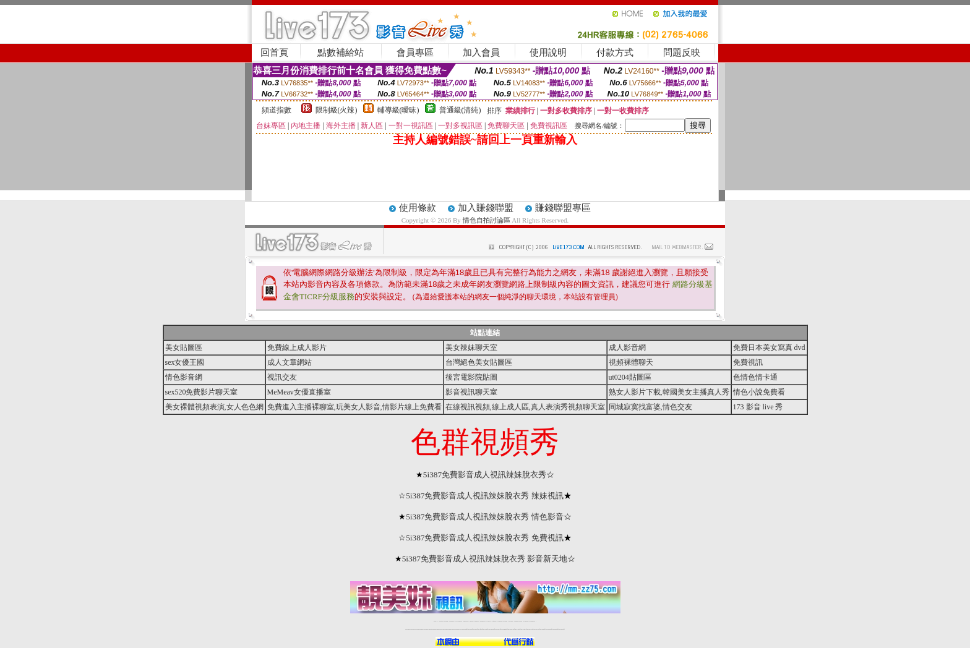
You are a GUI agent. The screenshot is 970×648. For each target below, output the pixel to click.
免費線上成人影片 (297, 347)
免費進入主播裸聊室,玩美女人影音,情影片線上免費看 (354, 407)
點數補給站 (340, 53)
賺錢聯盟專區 (563, 208)
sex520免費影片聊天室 (201, 392)
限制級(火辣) (336, 110)
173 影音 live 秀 (758, 407)
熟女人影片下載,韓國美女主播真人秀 (669, 392)
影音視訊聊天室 (471, 392)
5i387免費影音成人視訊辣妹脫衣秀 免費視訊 (485, 537)
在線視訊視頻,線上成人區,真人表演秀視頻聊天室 (525, 407)
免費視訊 (748, 362)
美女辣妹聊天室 (471, 347)
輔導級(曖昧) (398, 110)
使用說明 (548, 53)
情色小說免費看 (759, 392)
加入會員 (481, 53)
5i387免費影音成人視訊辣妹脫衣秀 (484, 474)
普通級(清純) (460, 110)
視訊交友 (282, 377)
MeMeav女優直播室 (299, 392)
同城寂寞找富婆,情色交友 (650, 407)
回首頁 (274, 53)
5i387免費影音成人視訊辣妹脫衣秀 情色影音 (485, 516)
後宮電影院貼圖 (471, 377)
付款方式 (614, 53)
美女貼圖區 (183, 347)
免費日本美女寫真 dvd (769, 347)
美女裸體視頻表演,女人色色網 (214, 407)
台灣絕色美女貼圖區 (478, 362)
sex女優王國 (185, 362)
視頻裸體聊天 (631, 362)
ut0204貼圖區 (630, 377)
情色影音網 (183, 377)
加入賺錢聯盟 (485, 208)
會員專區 (415, 53)
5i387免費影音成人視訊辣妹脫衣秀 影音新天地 (485, 558)
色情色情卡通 (755, 377)
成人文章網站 (289, 362)
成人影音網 (627, 347)
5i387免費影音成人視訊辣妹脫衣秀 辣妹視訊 (485, 495)
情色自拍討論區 (486, 220)
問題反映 (681, 53)
